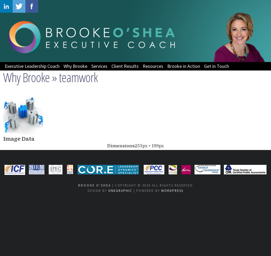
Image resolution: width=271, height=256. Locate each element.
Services (99, 66)
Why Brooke (75, 66)
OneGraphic (120, 190)
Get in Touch (216, 66)
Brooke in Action (183, 66)
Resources (153, 66)
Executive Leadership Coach (32, 66)
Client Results (125, 66)
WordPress (172, 190)
